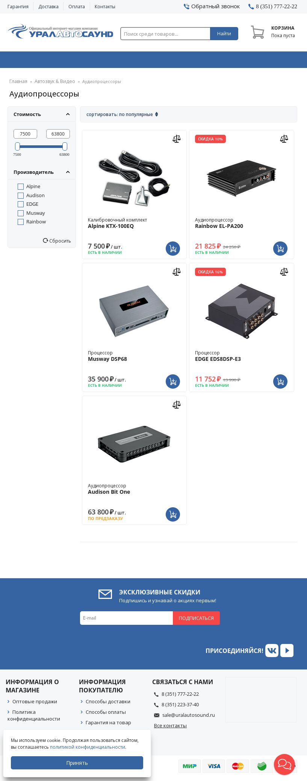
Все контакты (170, 728)
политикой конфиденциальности (88, 747)
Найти (224, 33)
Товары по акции (272, 61)
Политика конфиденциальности (34, 718)
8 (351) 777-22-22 (180, 696)
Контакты (105, 6)
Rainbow (36, 224)
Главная (17, 84)
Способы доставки (108, 704)
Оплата (76, 6)
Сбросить (59, 243)
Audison (35, 197)
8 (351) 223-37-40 (180, 707)
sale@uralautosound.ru (188, 717)
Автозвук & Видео (36, 61)
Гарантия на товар (108, 725)
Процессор (134, 358)
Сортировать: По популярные (119, 117)
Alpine (33, 188)
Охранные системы (96, 61)
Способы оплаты (106, 714)
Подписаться (196, 620)
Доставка (48, 6)
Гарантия (18, 6)
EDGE (32, 206)
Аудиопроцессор (241, 225)
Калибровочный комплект (134, 225)
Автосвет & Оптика (214, 61)
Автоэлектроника (154, 61)
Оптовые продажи (34, 704)
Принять (78, 762)
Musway (35, 215)
